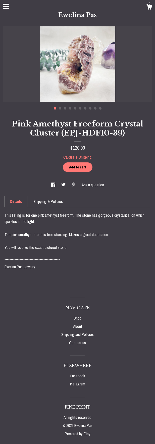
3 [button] (65, 108)
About (77, 326)
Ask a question (93, 185)
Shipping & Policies (48, 201)
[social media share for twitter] (64, 185)
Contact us (77, 342)
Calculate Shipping (77, 157)
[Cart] (149, 7)
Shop (77, 318)
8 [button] (90, 108)
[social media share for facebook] (53, 185)
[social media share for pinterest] (74, 185)
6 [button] (80, 108)
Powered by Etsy (77, 433)
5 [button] (75, 108)
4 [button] (70, 108)
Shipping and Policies (77, 334)
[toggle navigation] (6, 6)
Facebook (77, 376)
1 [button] (55, 108)
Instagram (77, 384)
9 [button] (95, 108)
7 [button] (85, 108)
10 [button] (100, 108)
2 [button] (60, 108)
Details (16, 201)
